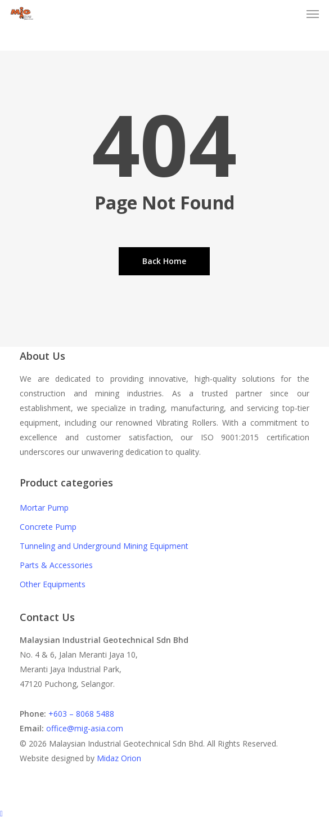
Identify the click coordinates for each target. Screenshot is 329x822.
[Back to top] (164, 814)
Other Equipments (52, 584)
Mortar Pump (44, 507)
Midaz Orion (119, 758)
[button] (313, 13)
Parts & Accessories (56, 565)
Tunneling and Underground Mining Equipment (104, 545)
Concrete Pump (48, 526)
